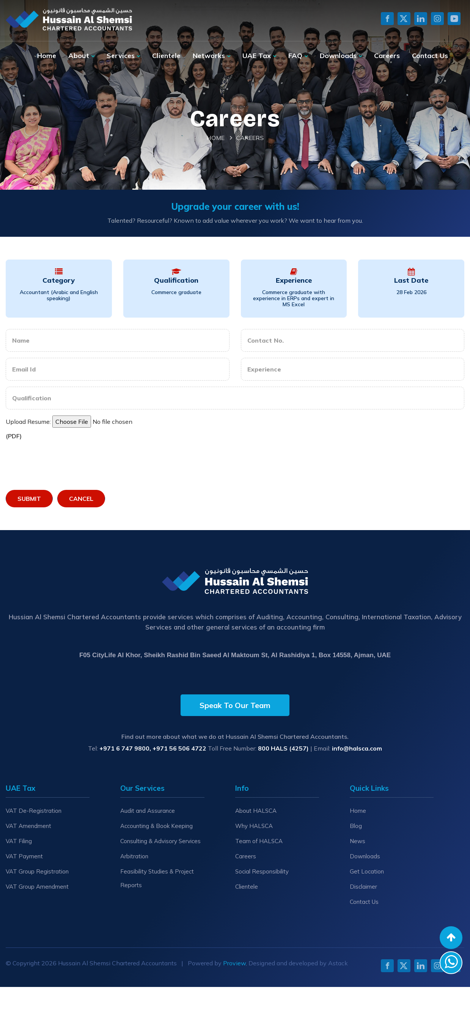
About (78, 55)
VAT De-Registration (33, 810)
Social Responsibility (262, 871)
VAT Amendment (28, 825)
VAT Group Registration (37, 871)
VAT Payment (24, 856)
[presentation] (63, 463)
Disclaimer (363, 886)
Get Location (367, 871)
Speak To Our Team (235, 705)
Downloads (338, 55)
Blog (356, 825)
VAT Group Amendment (37, 886)
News (357, 841)
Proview (234, 963)
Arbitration (134, 856)
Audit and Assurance (147, 810)
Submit (29, 498)
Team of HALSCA (259, 841)
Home (46, 55)
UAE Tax (256, 55)
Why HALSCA (254, 825)
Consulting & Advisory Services (160, 841)
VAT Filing (19, 841)
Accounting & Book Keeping (156, 825)
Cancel (81, 498)
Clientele (166, 55)
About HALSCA (256, 810)
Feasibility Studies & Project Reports (157, 878)
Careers (387, 55)
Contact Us (430, 55)
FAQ (295, 55)
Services (121, 55)
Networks (209, 55)
